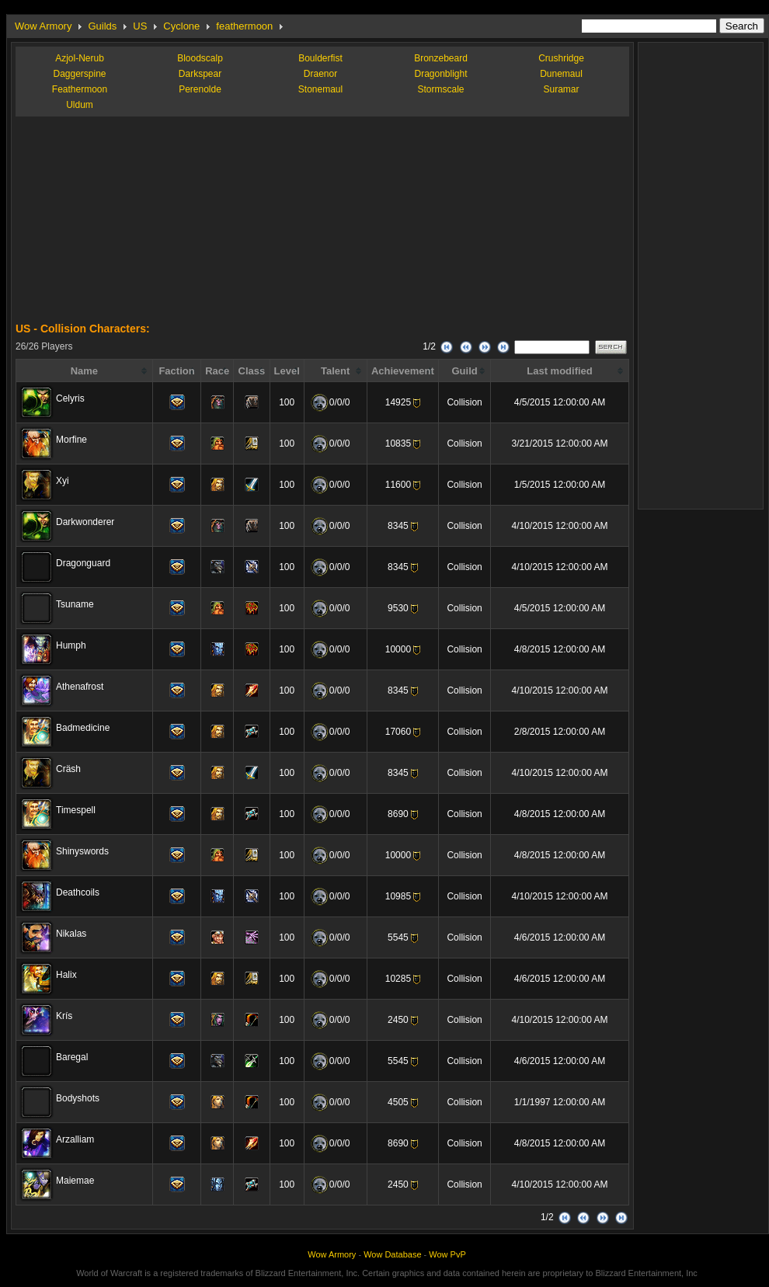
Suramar (561, 89)
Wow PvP (447, 1254)
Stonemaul (320, 89)
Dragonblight (440, 73)
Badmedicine (83, 727)
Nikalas (71, 933)
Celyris (70, 398)
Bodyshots (77, 1098)
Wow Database (392, 1254)
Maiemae (75, 1180)
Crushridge (561, 58)
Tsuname (75, 604)
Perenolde (200, 89)
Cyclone (181, 26)
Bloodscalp (200, 58)
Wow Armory (43, 26)
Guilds (102, 26)
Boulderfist (320, 58)
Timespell (76, 810)
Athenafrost (79, 686)
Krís (64, 1015)
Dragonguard (83, 563)
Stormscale (440, 89)
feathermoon (244, 26)
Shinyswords (82, 851)
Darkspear (200, 73)
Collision (464, 402)
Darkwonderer (85, 522)
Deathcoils (77, 892)
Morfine (71, 439)
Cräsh (68, 769)
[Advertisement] (132, 225)
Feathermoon (79, 89)
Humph (71, 645)
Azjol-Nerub (79, 58)
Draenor (320, 73)
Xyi (62, 480)
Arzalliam (75, 1139)
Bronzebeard (441, 58)
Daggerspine (79, 73)
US (140, 26)
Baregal (72, 1057)
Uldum (79, 104)
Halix (66, 974)
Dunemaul (561, 73)
